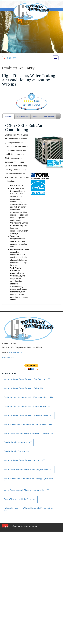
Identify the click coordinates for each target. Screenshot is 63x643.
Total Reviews (31, 105)
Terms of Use (8, 358)
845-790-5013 (15, 352)
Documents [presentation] (49, 116)
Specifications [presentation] (22, 116)
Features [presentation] (8, 116)
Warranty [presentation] (36, 116)
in (27, 379)
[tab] (8, 116)
